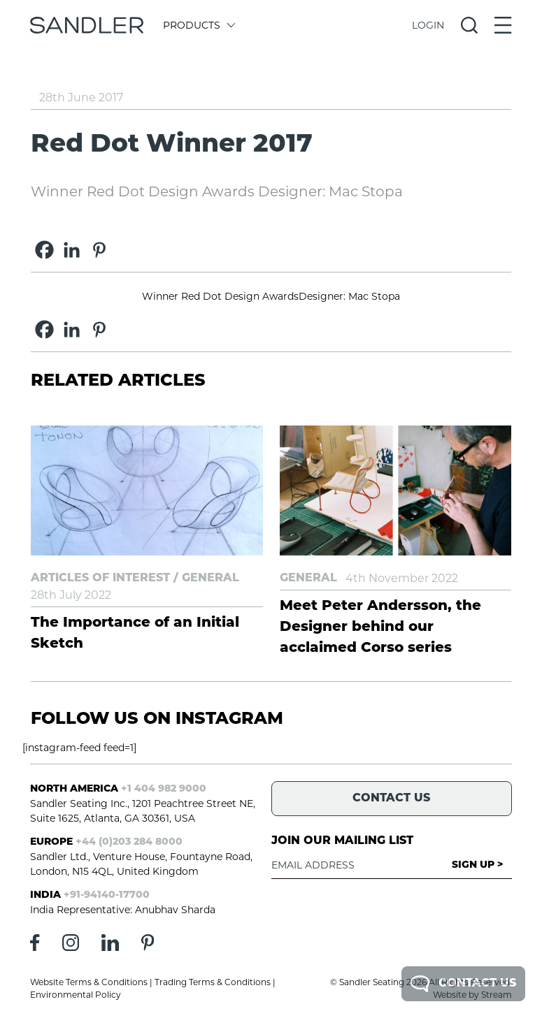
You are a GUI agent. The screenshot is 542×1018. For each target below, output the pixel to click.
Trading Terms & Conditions (213, 982)
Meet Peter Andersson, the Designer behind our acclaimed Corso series (380, 627)
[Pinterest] (99, 250)
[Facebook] (44, 250)
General (210, 578)
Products (198, 25)
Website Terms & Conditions (89, 982)
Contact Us (463, 983)
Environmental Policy (75, 994)
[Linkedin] (71, 250)
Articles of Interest (100, 578)
